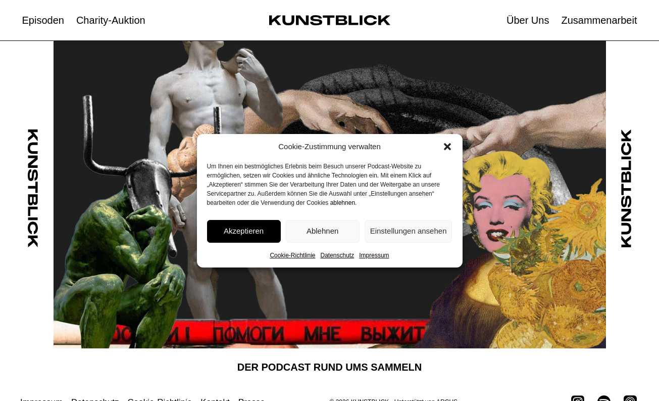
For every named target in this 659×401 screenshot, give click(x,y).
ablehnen (342, 202)
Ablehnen (322, 231)
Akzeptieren (244, 231)
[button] (447, 147)
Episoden (43, 20)
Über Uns (527, 20)
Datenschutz (337, 255)
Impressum (374, 255)
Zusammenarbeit (599, 20)
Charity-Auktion (110, 20)
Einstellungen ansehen (408, 231)
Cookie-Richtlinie (292, 255)
